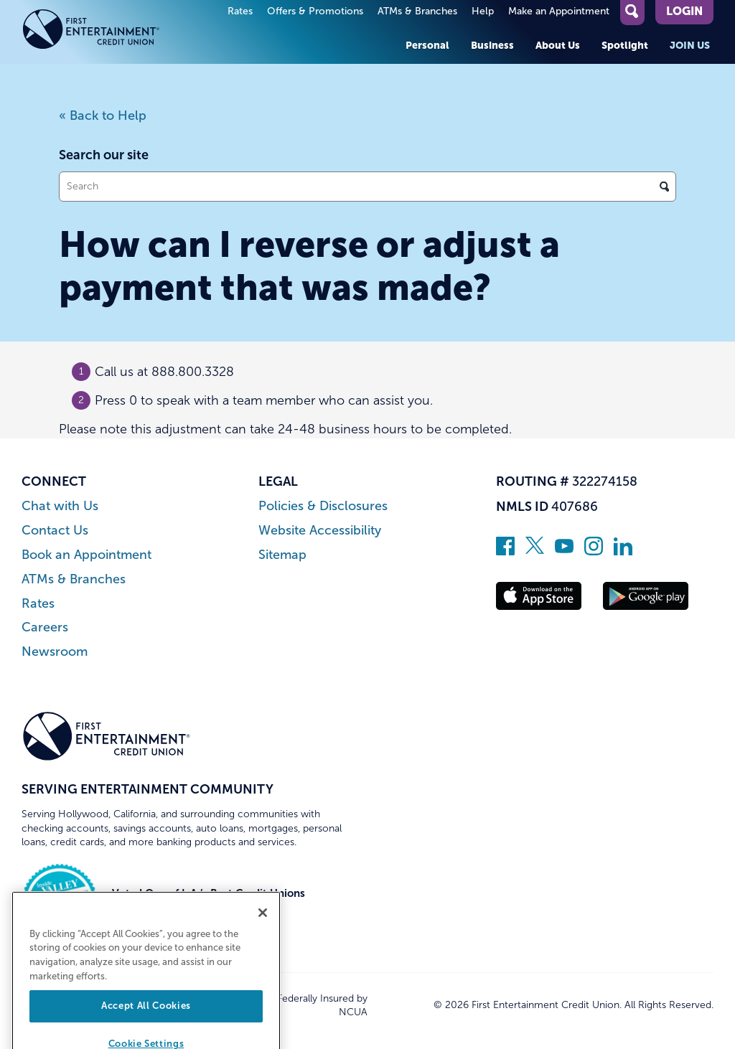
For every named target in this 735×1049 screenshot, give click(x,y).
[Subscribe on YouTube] (564, 551)
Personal (427, 45)
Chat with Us (60, 506)
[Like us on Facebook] (505, 551)
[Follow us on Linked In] (623, 551)
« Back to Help (102, 115)
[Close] (262, 929)
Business (492, 45)
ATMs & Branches (417, 11)
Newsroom (55, 652)
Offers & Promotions (315, 11)
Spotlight (624, 45)
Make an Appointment (558, 11)
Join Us (690, 45)
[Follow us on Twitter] (534, 551)
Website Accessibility (319, 530)
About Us (557, 45)
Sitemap (282, 555)
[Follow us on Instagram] (593, 551)
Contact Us (55, 530)
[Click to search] (664, 187)
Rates (240, 11)
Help (483, 11)
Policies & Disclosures (323, 506)
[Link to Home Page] (107, 32)
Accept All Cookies (146, 1022)
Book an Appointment (86, 555)
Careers (45, 627)
